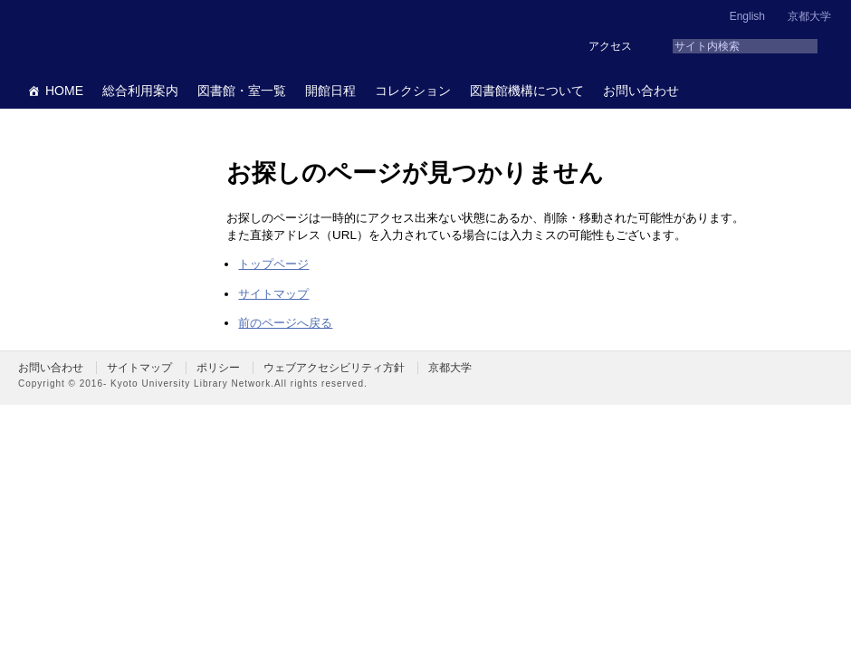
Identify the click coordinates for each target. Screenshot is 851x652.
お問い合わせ (641, 90)
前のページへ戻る (285, 323)
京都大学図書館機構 (157, 36)
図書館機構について (527, 90)
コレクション (413, 90)
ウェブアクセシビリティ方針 (334, 367)
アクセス (610, 46)
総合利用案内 (140, 90)
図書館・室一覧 (241, 90)
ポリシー (218, 367)
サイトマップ (273, 294)
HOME (64, 90)
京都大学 (809, 16)
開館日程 (330, 90)
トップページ (273, 264)
